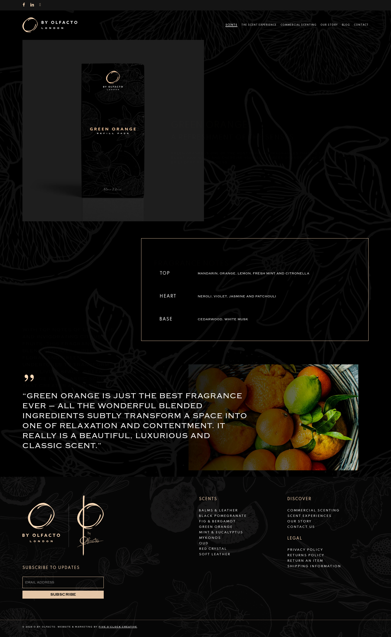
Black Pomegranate (223, 516)
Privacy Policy (305, 550)
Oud (203, 543)
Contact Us (301, 527)
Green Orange (216, 527)
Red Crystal (213, 549)
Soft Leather (214, 554)
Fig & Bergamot (217, 521)
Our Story (299, 521)
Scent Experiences (309, 516)
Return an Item (305, 560)
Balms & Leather (218, 510)
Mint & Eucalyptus (221, 532)
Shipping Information (314, 566)
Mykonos (210, 538)
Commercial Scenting (313, 510)
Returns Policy (305, 555)
